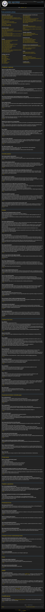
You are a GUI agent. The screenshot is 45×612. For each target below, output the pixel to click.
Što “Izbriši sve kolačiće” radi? (6, 25)
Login (25, 7)
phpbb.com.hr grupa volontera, (20, 599)
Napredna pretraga (40, 2)
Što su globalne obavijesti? (6, 59)
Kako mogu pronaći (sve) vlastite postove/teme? (30, 42)
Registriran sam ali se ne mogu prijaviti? (8, 21)
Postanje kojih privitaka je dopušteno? (29, 52)
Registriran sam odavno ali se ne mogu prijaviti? (9, 22)
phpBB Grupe (27, 573)
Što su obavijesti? (4, 60)
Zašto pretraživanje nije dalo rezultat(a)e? (29, 39)
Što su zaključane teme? (5, 62)
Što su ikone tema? (5, 63)
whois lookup (18, 588)
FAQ (19, 7)
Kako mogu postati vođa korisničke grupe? (29, 19)
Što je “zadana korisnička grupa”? (28, 21)
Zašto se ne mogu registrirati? (6, 24)
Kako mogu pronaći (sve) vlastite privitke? (29, 53)
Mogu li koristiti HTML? (5, 56)
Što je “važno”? (4, 61)
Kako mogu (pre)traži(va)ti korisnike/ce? (29, 41)
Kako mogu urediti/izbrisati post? (7, 41)
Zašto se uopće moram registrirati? (7, 16)
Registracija (22, 7)
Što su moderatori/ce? (26, 16)
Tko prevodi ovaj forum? (26, 62)
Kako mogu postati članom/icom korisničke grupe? (30, 18)
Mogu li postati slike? (5, 58)
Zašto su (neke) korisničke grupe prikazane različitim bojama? (32, 20)
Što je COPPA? (4, 23)
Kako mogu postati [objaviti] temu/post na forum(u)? (10, 40)
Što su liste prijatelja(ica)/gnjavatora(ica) (29, 33)
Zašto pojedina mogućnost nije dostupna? (29, 57)
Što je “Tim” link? (25, 22)
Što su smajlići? (4, 57)
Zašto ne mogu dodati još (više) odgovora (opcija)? (10, 44)
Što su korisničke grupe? (27, 17)
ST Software (24, 610)
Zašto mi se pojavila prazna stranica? (28, 40)
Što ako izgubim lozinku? (6, 20)
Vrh (3, 77)
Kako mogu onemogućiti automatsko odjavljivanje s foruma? (11, 17)
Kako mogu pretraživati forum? (27, 38)
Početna (4, 9)
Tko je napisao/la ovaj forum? (27, 56)
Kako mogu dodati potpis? (6, 42)
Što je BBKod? (4, 55)
